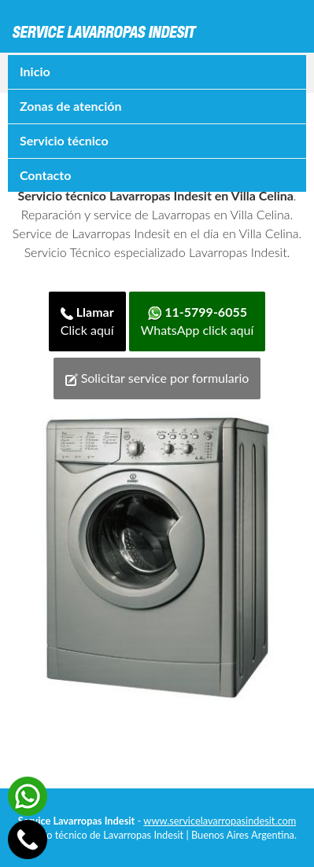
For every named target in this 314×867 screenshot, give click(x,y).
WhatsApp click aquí (197, 320)
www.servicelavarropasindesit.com (219, 820)
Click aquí (87, 320)
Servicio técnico (64, 140)
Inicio (35, 71)
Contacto (45, 174)
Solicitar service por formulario (157, 378)
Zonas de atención (71, 105)
